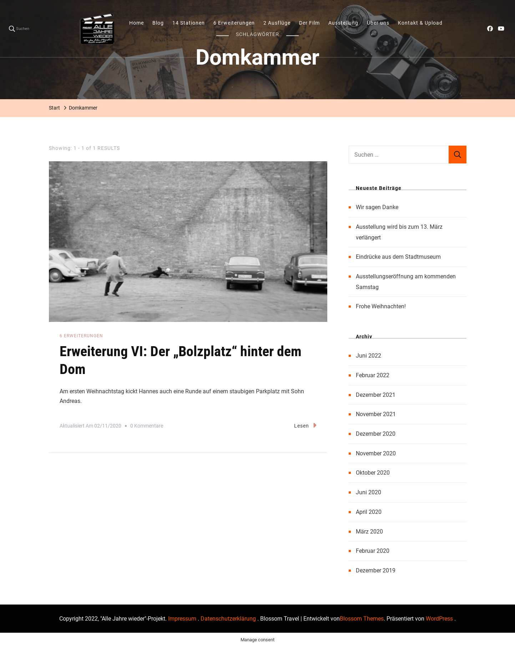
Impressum (183, 618)
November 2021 (376, 414)
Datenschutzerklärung (229, 618)
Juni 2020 (368, 492)
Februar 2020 (372, 550)
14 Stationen (188, 23)
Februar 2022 (372, 375)
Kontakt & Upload (420, 23)
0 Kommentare (146, 426)
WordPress (439, 618)
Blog (158, 23)
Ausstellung (343, 23)
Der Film (309, 23)
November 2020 (376, 453)
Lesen (305, 425)
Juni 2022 (368, 355)
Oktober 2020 (373, 472)
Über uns (378, 23)
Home (136, 23)
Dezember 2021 (375, 394)
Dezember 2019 (375, 570)
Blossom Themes (362, 618)
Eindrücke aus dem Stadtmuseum (398, 256)
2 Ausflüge (277, 23)
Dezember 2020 (375, 433)
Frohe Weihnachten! (381, 306)
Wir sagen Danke (377, 207)
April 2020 (369, 512)
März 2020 (369, 531)
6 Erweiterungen (234, 23)
